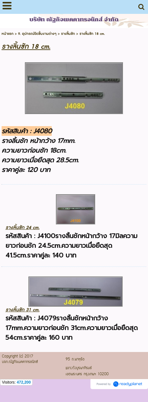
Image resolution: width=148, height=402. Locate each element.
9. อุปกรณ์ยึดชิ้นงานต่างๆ (37, 33)
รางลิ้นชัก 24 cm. (22, 227)
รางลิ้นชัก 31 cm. (22, 310)
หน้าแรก (8, 33)
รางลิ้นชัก (68, 33)
